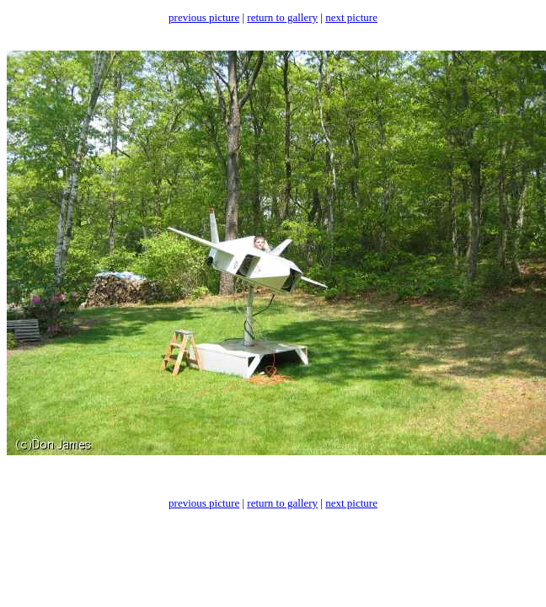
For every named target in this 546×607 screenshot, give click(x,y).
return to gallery (282, 17)
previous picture (204, 17)
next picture (351, 17)
